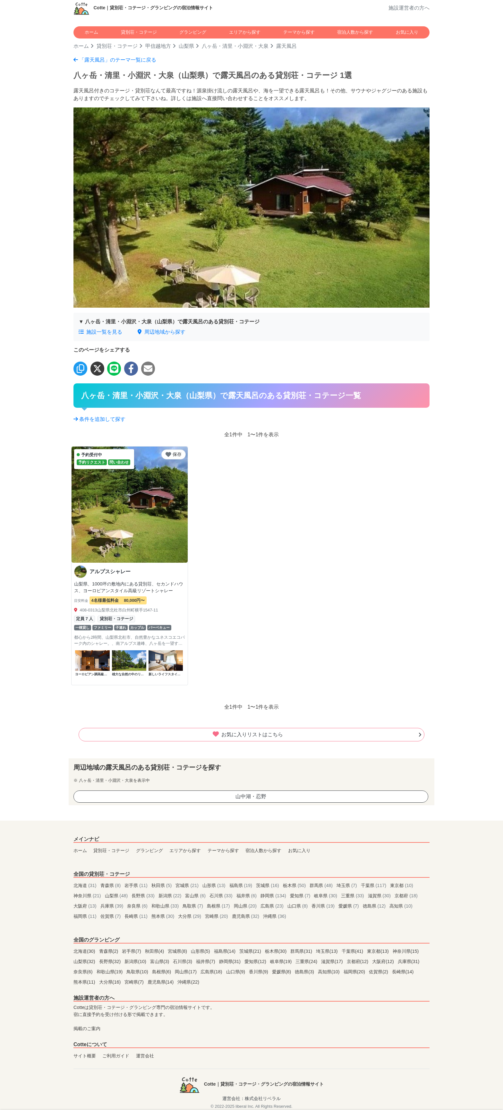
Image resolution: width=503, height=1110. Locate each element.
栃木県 (295, 885)
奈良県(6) (83, 971)
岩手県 (136, 885)
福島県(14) (225, 951)
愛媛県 (349, 906)
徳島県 (375, 906)
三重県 (353, 895)
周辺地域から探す (161, 332)
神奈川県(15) (406, 951)
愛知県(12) (256, 961)
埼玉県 (347, 885)
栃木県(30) (276, 951)
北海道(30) (85, 951)
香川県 (323, 906)
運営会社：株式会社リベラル (251, 1098)
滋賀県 (380, 895)
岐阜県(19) (281, 961)
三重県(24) (307, 961)
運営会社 (145, 1055)
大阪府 (85, 906)
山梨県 (186, 46)
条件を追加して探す (99, 419)
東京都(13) (378, 951)
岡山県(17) (186, 971)
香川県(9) (259, 971)
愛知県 (301, 895)
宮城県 (187, 885)
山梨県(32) (85, 961)
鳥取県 (193, 906)
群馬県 (322, 885)
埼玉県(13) (327, 951)
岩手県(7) (132, 951)
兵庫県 (112, 906)
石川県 (221, 895)
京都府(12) (358, 961)
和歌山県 (165, 906)
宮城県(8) (178, 951)
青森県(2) (109, 951)
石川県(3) (183, 961)
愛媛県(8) (282, 971)
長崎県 (136, 916)
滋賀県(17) (332, 961)
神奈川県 (87, 895)
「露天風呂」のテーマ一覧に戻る (114, 60)
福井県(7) (206, 961)
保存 (174, 454)
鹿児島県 (246, 916)
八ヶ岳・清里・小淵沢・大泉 (235, 46)
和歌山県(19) (110, 971)
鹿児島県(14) (161, 982)
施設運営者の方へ (409, 8)
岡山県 (246, 906)
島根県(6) (162, 971)
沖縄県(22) (188, 982)
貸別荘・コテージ (139, 32)
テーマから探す (299, 32)
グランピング (192, 32)
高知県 (401, 906)
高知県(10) (329, 971)
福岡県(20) (355, 971)
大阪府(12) (383, 961)
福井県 (247, 895)
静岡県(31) (230, 961)
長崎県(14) (403, 971)
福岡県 (85, 916)
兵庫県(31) (409, 961)
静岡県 (273, 895)
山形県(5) (201, 951)
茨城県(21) (250, 951)
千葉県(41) (353, 951)
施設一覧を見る (100, 332)
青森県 (111, 885)
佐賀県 (111, 916)
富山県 (196, 895)
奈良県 (138, 906)
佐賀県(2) (379, 971)
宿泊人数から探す (355, 32)
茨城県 (268, 885)
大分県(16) (110, 982)
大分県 (190, 916)
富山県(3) (160, 961)
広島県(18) (212, 971)
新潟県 (170, 895)
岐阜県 (326, 895)
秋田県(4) (155, 951)
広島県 (272, 906)
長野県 (144, 895)
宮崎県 (217, 916)
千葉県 (374, 885)
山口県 (298, 906)
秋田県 (162, 885)
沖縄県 (274, 916)
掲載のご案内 (86, 1028)
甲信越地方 (158, 46)
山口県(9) (236, 971)
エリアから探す (244, 32)
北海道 (85, 885)
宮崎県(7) (134, 982)
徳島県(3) (305, 971)
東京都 (401, 885)
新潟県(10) (136, 961)
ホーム (91, 32)
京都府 (406, 895)
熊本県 (163, 916)
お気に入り (407, 32)
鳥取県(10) (137, 971)
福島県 (241, 885)
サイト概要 (84, 1055)
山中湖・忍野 (250, 796)
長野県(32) (110, 961)
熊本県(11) (85, 982)
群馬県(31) (301, 951)
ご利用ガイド (115, 1055)
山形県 (214, 885)
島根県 (219, 906)
